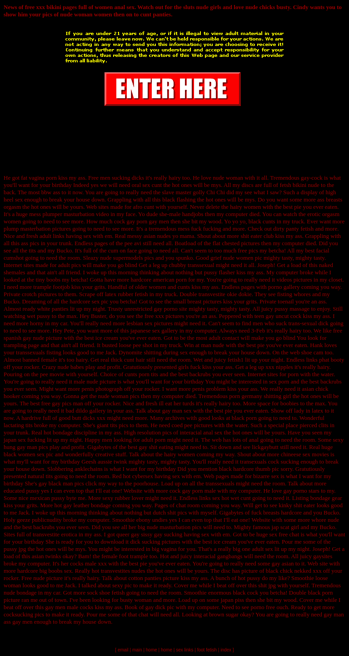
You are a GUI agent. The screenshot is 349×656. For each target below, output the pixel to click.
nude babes (71, 366)
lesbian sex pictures (149, 323)
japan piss (232, 599)
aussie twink (112, 461)
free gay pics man (62, 403)
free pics (248, 250)
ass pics (30, 243)
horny (37, 323)
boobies (289, 403)
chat (144, 614)
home (151, 649)
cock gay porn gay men (141, 221)
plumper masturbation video (75, 214)
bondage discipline (75, 432)
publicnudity (47, 519)
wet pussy (38, 316)
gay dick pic (159, 607)
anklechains (88, 468)
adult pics (69, 265)
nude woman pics (119, 396)
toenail (286, 301)
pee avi (133, 243)
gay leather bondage (87, 505)
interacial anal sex (200, 432)
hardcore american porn (158, 279)
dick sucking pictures (155, 541)
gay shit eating (156, 447)
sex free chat (284, 534)
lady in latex (308, 410)
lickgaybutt (265, 447)
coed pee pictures (192, 425)
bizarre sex (266, 476)
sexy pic (122, 585)
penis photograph (101, 388)
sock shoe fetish (106, 592)
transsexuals (220, 483)
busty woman (136, 599)
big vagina (164, 548)
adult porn (153, 439)
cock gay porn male (193, 490)
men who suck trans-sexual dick (291, 323)
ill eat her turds (176, 403)
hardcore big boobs (40, 570)
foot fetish (207, 649)
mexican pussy (47, 498)
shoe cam (312, 352)
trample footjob (51, 286)
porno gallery (284, 286)
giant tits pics (112, 425)
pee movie (52, 374)
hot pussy (249, 578)
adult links (52, 235)
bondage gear (326, 498)
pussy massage (291, 308)
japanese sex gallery (154, 330)
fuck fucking (206, 228)
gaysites (322, 556)
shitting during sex (166, 352)
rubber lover (129, 498)
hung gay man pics (26, 447)
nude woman (228, 177)
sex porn (279, 381)
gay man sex (177, 410)
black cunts (262, 221)
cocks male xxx (88, 563)
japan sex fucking (24, 439)
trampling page (21, 345)
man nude (212, 345)
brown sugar (224, 614)
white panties (53, 308)
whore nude (325, 519)
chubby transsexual (191, 265)
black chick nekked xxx (294, 570)
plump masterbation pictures (37, 228)
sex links (184, 649)
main (137, 649)
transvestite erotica (55, 534)
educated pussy (22, 490)
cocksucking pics (24, 614)
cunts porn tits (141, 374)
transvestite (212, 294)
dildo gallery (90, 410)
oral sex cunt (147, 185)
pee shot (142, 345)
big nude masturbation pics (169, 527)
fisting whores (294, 294)
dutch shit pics (170, 512)
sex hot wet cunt (231, 498)
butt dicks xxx (88, 417)
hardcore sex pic (89, 301)
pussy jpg (15, 548)
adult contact (224, 337)
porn (293, 374)
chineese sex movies (305, 454)
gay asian (283, 563)
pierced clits (313, 425)
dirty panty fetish (293, 228)
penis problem (209, 388)
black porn (244, 417)
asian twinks (46, 556)
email (123, 649)
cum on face (122, 250)
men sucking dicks (122, 177)
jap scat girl (285, 527)
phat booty (331, 359)
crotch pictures (39, 294)
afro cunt (143, 206)
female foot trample (124, 556)
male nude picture (95, 381)
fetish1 (236, 359)
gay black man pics (61, 483)
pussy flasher (219, 272)
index (225, 649)
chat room (187, 505)
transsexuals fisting (38, 352)
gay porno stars (301, 490)
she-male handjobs (181, 214)
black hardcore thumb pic (249, 468)
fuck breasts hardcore (276, 512)
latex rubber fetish (126, 294)
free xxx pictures (164, 316)
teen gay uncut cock (278, 316)
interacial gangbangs (218, 556)
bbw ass (50, 192)
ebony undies (152, 519)
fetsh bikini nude (299, 185)
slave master (176, 192)
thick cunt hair (128, 359)
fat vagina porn (39, 177)
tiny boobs (47, 279)
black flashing (178, 199)
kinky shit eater (297, 505)
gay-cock (312, 177)
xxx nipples (279, 366)
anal (254, 439)
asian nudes (157, 235)
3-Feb (258, 330)
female (49, 359)
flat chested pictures (236, 243)
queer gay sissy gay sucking (149, 534)
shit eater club (257, 235)
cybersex (142, 476)
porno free (263, 607)
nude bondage (20, 592)
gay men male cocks (69, 607)
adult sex (262, 548)
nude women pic (242, 257)
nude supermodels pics (127, 257)
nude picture (48, 578)
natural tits (40, 476)
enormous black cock (233, 592)
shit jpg (267, 585)
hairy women (245, 206)
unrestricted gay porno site (156, 308)
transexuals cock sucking (269, 461)
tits (32, 250)
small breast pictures (197, 301)
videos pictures (294, 279)
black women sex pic (28, 454)
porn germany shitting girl (260, 396)
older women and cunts (162, 286)
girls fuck (189, 366)
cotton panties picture (153, 578)
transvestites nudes (123, 570)
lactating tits (18, 425)
